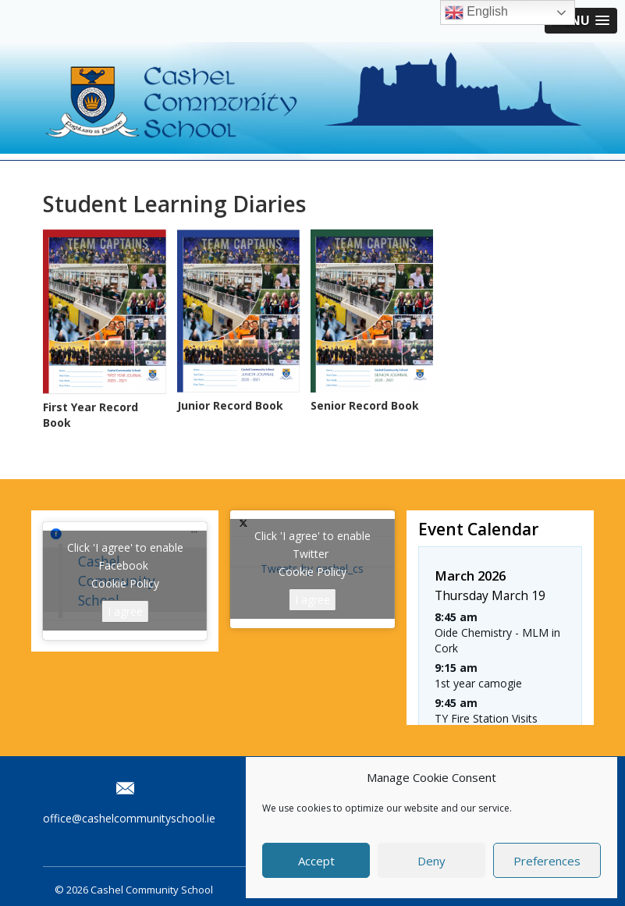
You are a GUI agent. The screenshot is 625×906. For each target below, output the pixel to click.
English (476, 12)
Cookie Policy (125, 583)
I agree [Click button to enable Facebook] (125, 611)
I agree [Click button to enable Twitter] (312, 599)
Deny (431, 861)
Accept (316, 861)
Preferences (547, 861)
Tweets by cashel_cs (312, 569)
